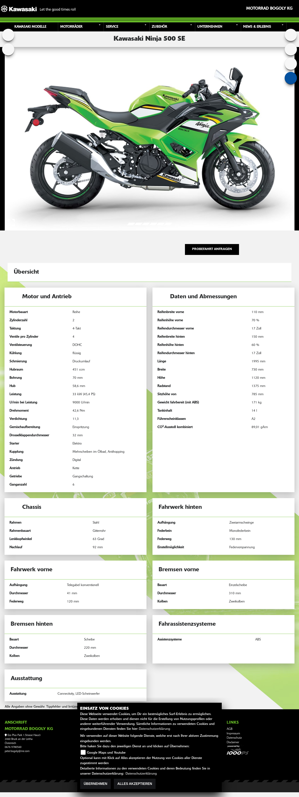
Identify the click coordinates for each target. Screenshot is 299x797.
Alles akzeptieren (134, 783)
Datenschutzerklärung (154, 729)
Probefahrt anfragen (212, 249)
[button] (81, 26)
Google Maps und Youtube (106, 752)
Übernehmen (95, 783)
